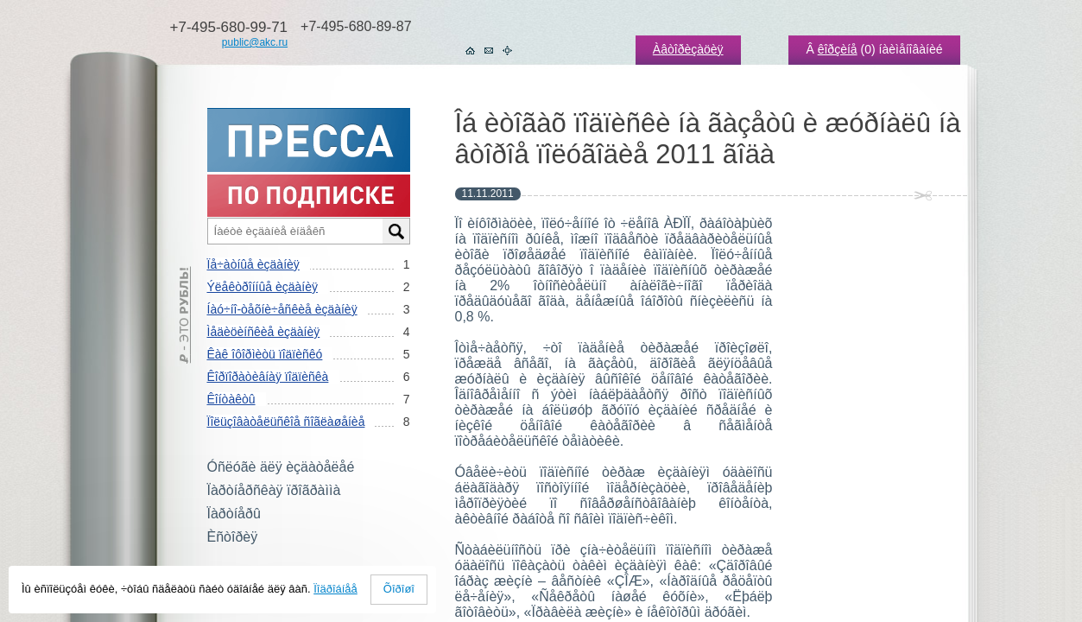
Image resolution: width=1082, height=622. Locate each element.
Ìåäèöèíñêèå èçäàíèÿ (263, 332)
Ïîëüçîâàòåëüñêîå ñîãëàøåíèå (286, 421)
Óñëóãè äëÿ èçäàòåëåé (281, 467)
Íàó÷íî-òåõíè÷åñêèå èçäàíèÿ (282, 309)
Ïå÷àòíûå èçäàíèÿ (253, 264)
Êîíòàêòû (231, 399)
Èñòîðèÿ (232, 537)
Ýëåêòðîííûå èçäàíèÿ (262, 287)
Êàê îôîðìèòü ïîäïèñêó (265, 354)
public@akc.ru (255, 42)
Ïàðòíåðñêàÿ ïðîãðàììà (274, 490)
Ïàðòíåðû (234, 513)
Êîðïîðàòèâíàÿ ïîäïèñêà (268, 377)
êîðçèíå (837, 49)
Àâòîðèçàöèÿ (688, 49)
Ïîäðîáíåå (335, 588)
